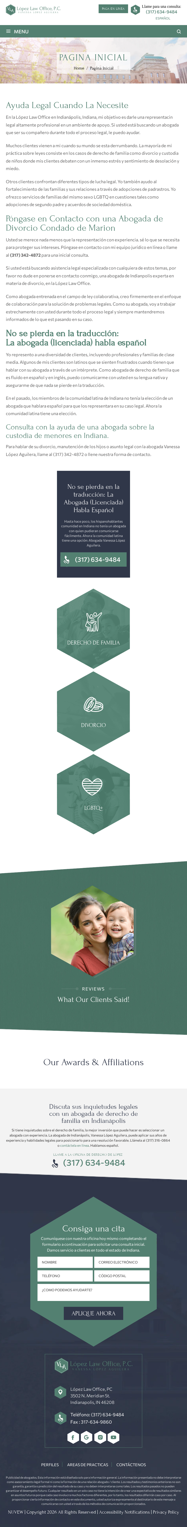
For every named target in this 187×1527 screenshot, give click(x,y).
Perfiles (50, 1464)
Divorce (93, 712)
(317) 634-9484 (161, 11)
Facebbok (73, 1437)
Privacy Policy (166, 1512)
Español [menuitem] (163, 18)
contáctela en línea (74, 1145)
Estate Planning (93, 795)
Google (87, 1437)
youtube (114, 1437)
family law (93, 629)
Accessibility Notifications (124, 1512)
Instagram (100, 1437)
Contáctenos (131, 1464)
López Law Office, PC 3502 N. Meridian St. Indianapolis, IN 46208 (92, 1395)
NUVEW (15, 1512)
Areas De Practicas (87, 1464)
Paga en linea (113, 8)
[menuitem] (163, 18)
